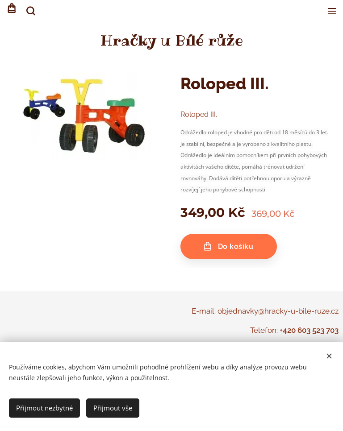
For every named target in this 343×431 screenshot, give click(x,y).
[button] (30, 11)
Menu (332, 11)
